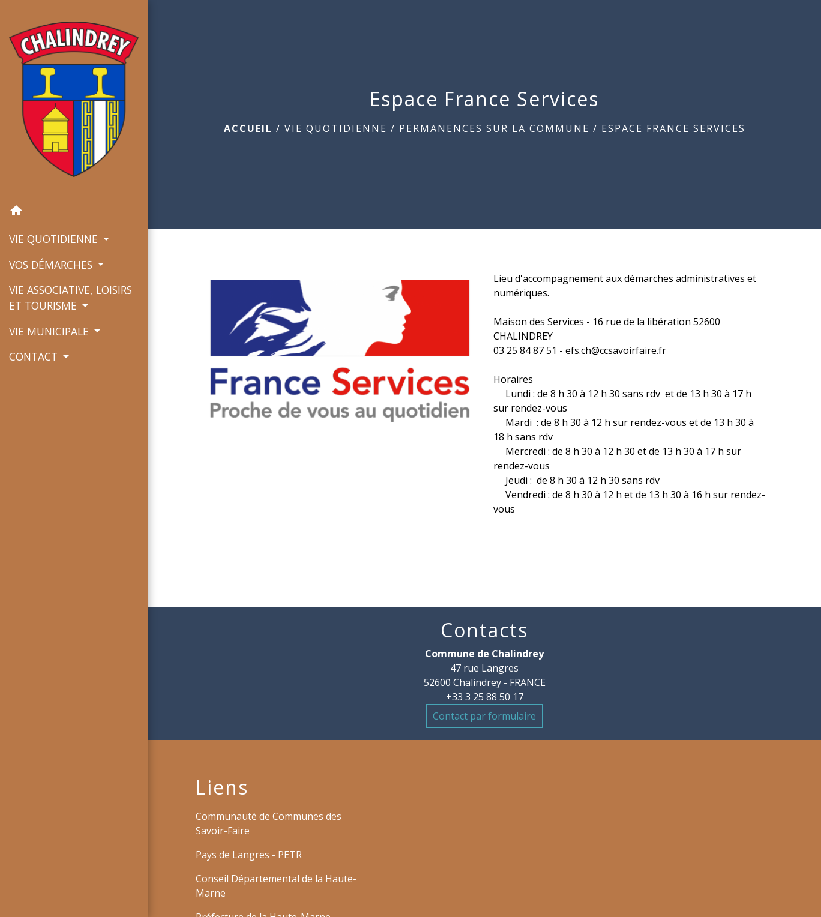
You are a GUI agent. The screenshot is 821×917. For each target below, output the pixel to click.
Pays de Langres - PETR (249, 854)
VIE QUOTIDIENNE (335, 128)
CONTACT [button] (35, 356)
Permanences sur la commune (494, 128)
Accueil (248, 128)
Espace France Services (673, 128)
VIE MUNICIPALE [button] (50, 331)
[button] (74, 212)
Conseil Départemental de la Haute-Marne (276, 886)
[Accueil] (74, 100)
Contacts (484, 630)
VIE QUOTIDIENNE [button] (55, 239)
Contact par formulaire (484, 716)
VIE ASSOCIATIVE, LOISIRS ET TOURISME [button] (70, 298)
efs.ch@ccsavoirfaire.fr (615, 350)
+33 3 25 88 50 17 (484, 696)
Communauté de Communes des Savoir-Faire (268, 823)
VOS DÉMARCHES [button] (52, 264)
